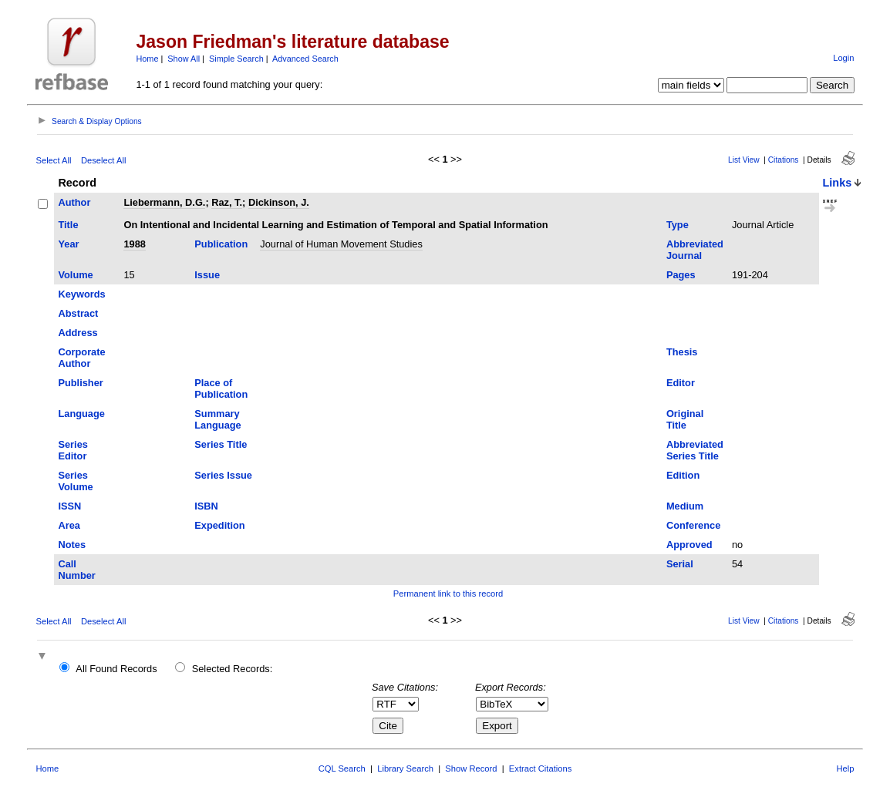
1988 (134, 244)
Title (68, 224)
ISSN (69, 506)
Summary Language (217, 419)
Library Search (405, 768)
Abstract (78, 313)
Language (81, 413)
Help (846, 768)
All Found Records (116, 668)
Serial (679, 564)
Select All (53, 160)
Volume (75, 275)
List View (744, 160)
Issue (207, 275)
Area (68, 525)
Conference (693, 525)
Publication (221, 244)
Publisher (80, 382)
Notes (72, 544)
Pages (681, 275)
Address (77, 332)
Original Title (684, 419)
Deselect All (103, 160)
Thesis (682, 352)
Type (677, 224)
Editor (680, 382)
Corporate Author (81, 357)
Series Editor (72, 450)
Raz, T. (226, 202)
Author (74, 202)
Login (843, 57)
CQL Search (342, 768)
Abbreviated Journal (694, 249)
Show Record (471, 768)
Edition (683, 475)
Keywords (81, 294)
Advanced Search (305, 58)
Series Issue (223, 475)
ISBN (206, 506)
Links (837, 183)
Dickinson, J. (278, 202)
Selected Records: (232, 668)
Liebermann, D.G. (164, 202)
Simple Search (236, 58)
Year (68, 244)
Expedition (219, 525)
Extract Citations (540, 768)
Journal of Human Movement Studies (341, 244)
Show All (183, 58)
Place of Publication (221, 388)
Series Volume (75, 481)
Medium (684, 506)
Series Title (220, 444)
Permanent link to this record (448, 593)
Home (147, 58)
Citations (783, 160)
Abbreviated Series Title (694, 450)
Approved (689, 544)
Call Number (76, 569)
